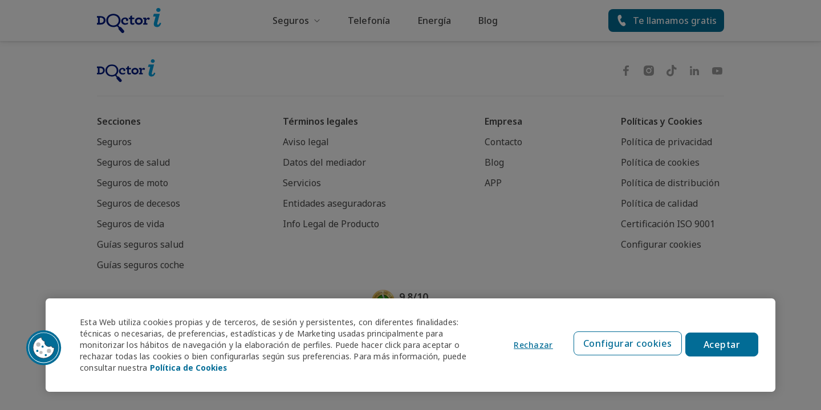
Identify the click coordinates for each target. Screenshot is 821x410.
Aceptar (722, 345)
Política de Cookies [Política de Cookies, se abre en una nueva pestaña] (189, 367)
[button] (44, 348)
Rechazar (530, 345)
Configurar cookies (626, 345)
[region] (410, 345)
